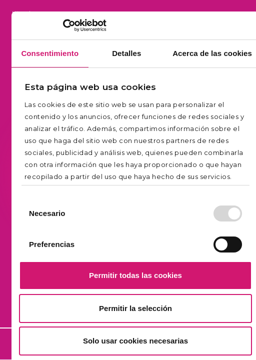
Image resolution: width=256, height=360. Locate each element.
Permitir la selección (135, 308)
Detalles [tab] (126, 53)
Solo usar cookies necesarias (135, 340)
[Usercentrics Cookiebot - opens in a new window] (62, 25)
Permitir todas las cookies (135, 275)
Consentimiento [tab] (49, 53)
